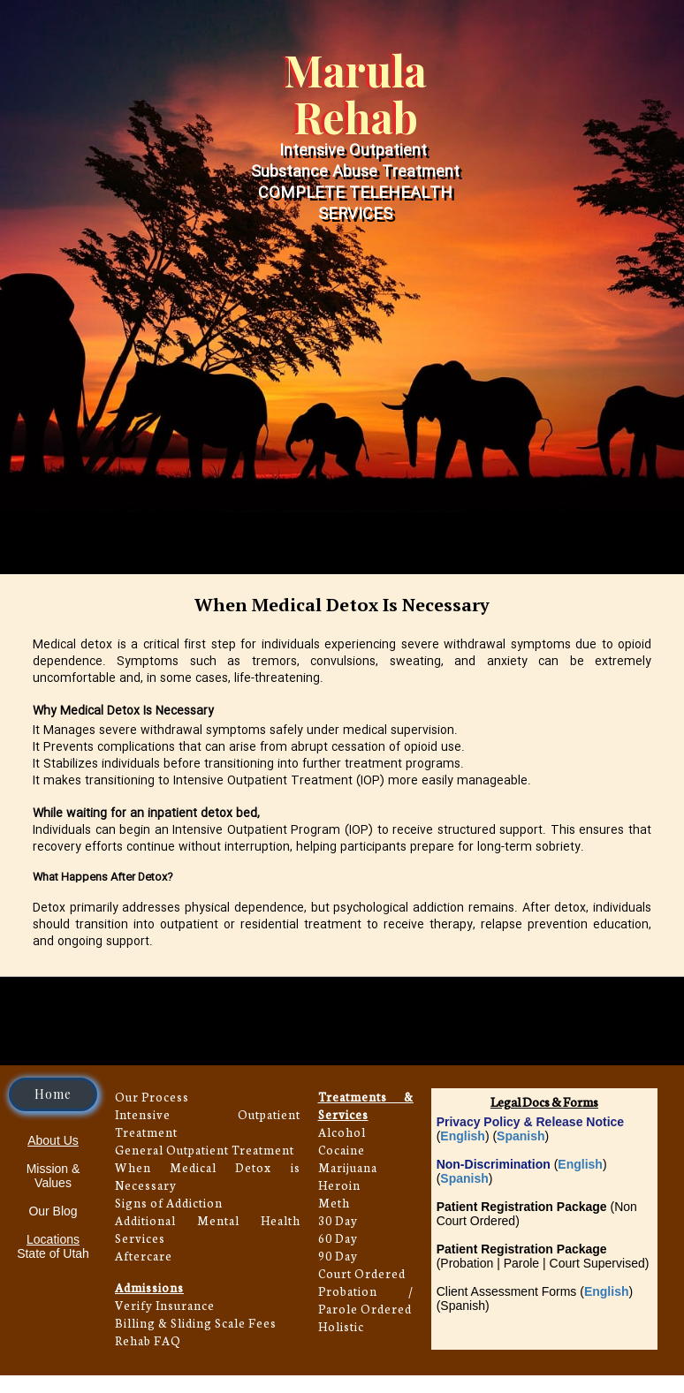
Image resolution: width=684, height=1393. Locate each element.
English (462, 1136)
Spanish (520, 1136)
